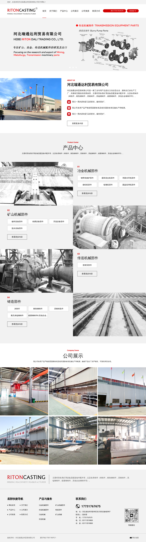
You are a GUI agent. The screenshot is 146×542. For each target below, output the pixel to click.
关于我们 (53, 11)
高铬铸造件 (58, 309)
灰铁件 (17, 309)
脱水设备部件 (17, 228)
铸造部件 (14, 301)
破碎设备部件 (17, 221)
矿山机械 (58, 514)
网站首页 (11, 505)
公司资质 (85, 11)
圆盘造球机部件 (128, 185)
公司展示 (74, 11)
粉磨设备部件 (37, 221)
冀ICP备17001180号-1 (48, 538)
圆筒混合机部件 (108, 178)
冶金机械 (42, 514)
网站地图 (134, 538)
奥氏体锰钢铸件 (17, 315)
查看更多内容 (77, 123)
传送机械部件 (87, 258)
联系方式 (96, 11)
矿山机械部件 (17, 214)
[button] (70, 67)
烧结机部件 (87, 185)
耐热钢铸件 (37, 309)
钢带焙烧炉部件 (87, 178)
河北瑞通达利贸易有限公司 (87, 85)
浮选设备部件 (58, 221)
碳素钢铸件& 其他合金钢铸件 (38, 315)
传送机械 (42, 519)
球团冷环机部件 (128, 178)
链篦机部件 (108, 185)
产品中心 (64, 11)
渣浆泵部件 (87, 265)
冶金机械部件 (87, 171)
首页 (44, 11)
